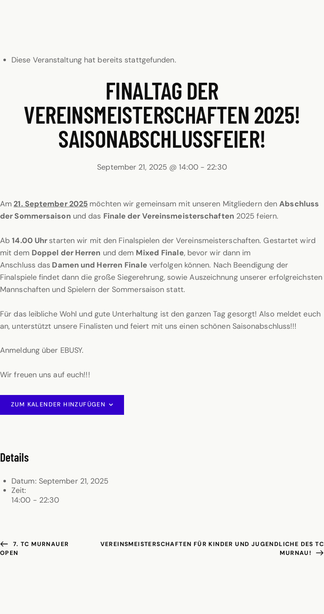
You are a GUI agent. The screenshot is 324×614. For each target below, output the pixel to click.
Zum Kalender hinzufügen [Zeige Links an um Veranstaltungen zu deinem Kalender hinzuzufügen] (58, 404)
